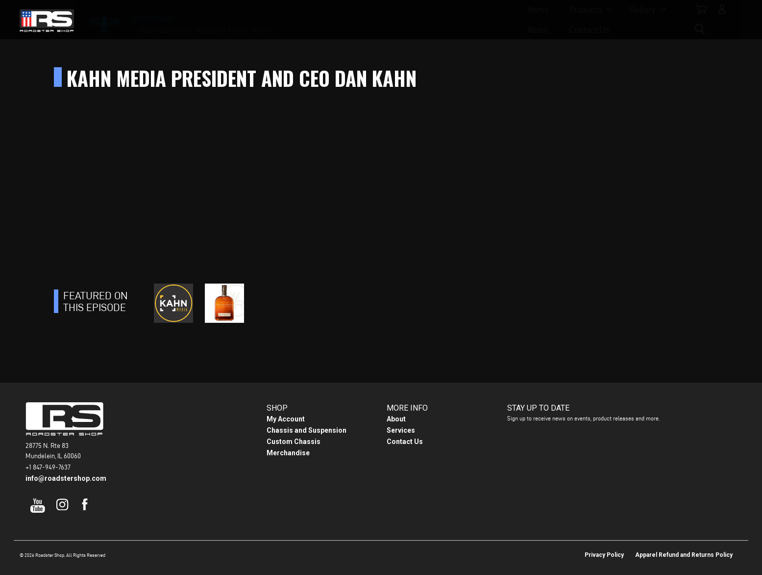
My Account (286, 419)
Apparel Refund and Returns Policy (684, 554)
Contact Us (484, 20)
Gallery (381, 20)
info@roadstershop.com (65, 478)
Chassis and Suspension (306, 430)
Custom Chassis (293, 441)
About (432, 20)
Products (324, 20)
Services (401, 430)
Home (277, 20)
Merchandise (288, 453)
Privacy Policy (604, 554)
